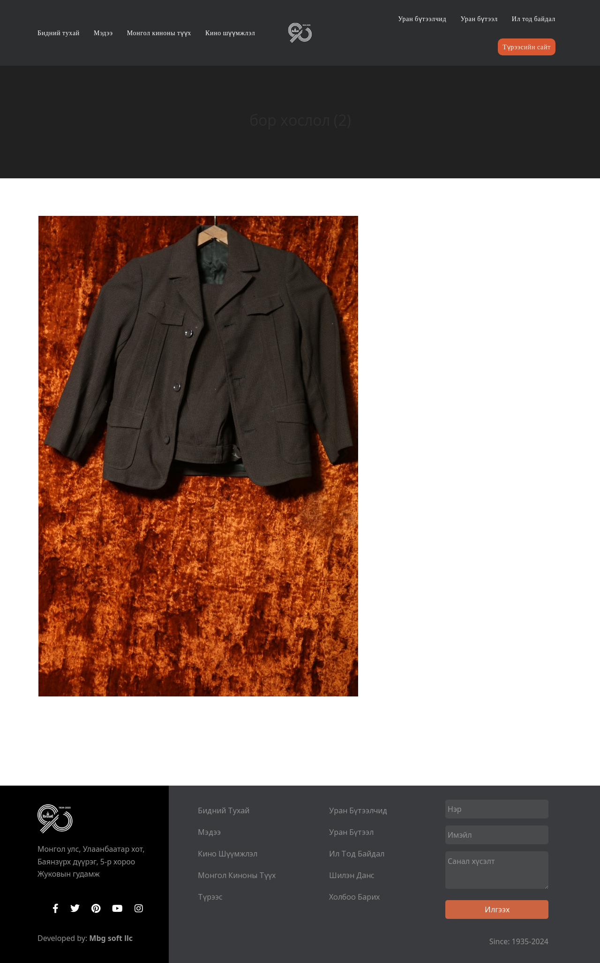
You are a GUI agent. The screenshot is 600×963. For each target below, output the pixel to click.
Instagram (139, 908)
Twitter (75, 908)
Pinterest (95, 908)
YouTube (117, 908)
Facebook (55, 908)
